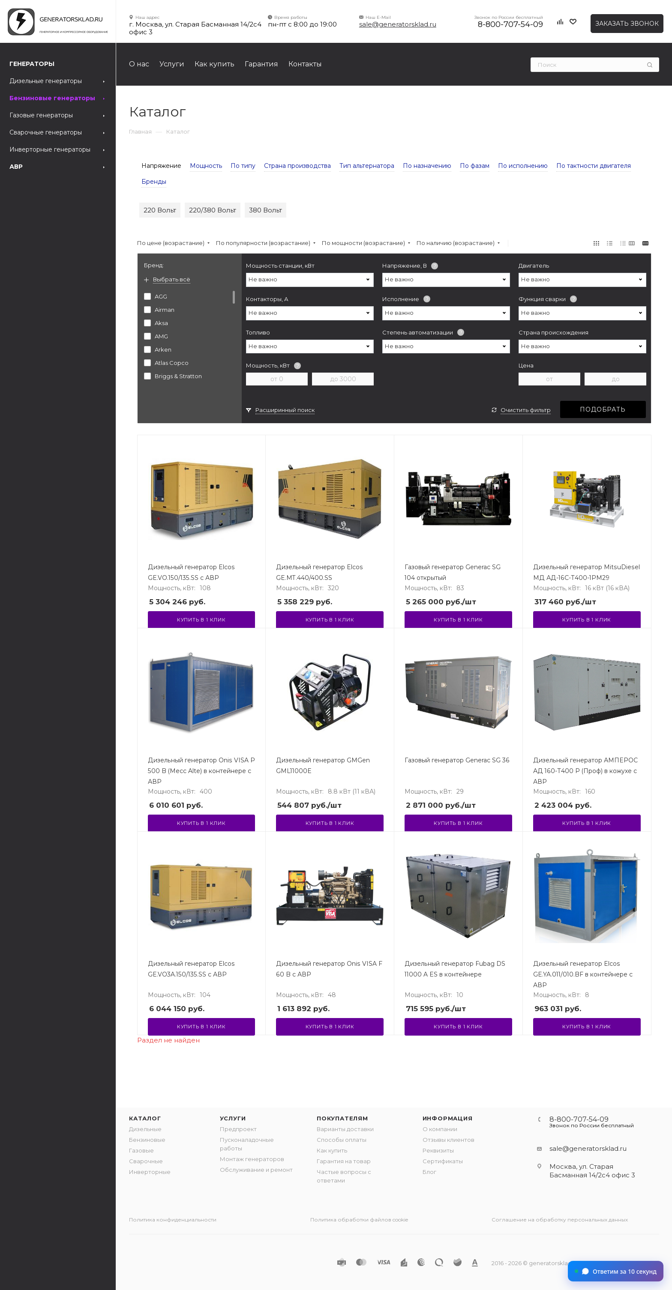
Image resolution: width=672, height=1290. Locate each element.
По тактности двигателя (593, 166)
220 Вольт (160, 210)
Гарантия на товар (344, 1161)
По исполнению (523, 166)
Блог (429, 1171)
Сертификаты (443, 1161)
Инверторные (150, 1171)
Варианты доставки (345, 1129)
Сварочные (146, 1161)
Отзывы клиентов (448, 1139)
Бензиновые (147, 1139)
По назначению (427, 166)
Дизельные (145, 1129)
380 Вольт (265, 210)
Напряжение (161, 166)
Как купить (332, 1150)
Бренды (153, 181)
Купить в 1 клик (201, 620)
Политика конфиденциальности (172, 1219)
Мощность (206, 166)
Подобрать (602, 409)
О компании (440, 1129)
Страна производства (297, 166)
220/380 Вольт (212, 210)
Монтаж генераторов (252, 1159)
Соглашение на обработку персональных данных (560, 1219)
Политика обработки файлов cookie (359, 1219)
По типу (243, 166)
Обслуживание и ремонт (256, 1169)
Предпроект (238, 1129)
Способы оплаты (341, 1139)
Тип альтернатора (366, 166)
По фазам (474, 166)
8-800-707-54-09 (510, 24)
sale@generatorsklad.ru (397, 24)
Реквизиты (438, 1150)
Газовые (141, 1150)
